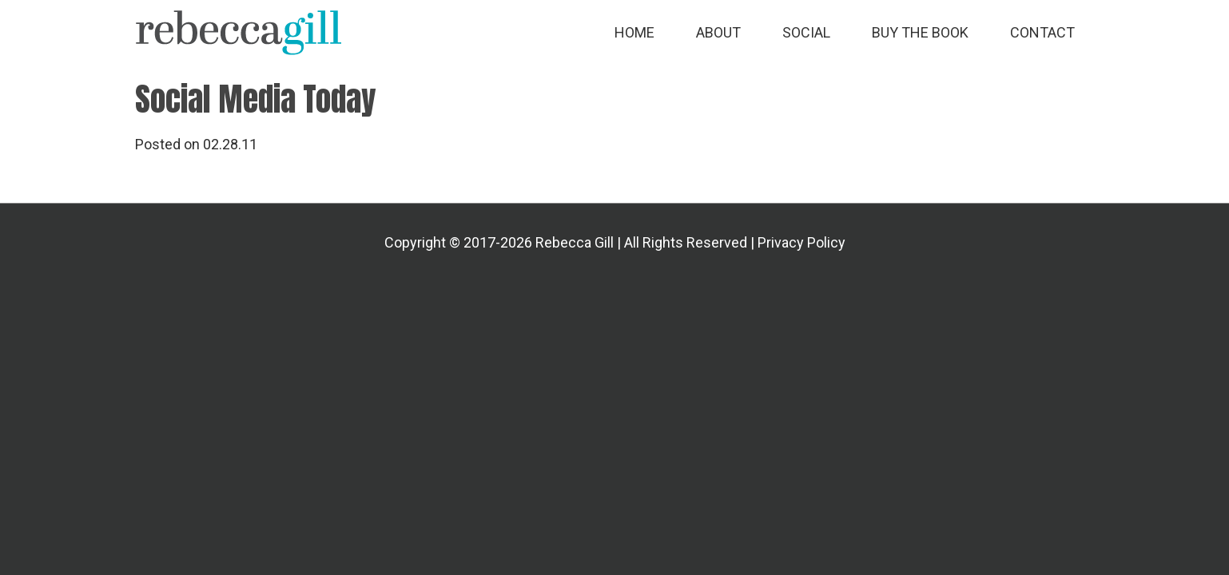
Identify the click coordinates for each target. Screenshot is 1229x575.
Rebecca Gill (239, 32)
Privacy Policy (801, 242)
